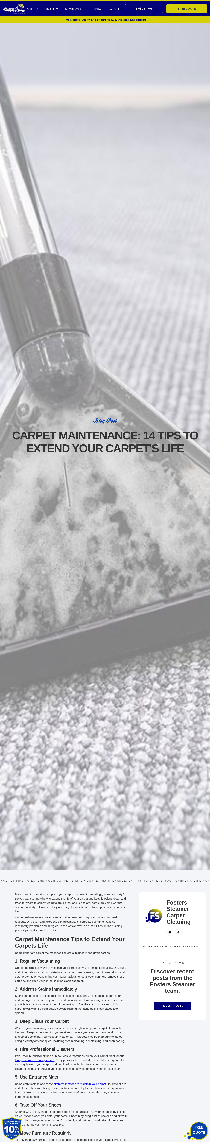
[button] (32, 9)
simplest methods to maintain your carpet (80, 1083)
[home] (14, 8)
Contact (115, 8)
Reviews (97, 8)
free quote (187, 8)
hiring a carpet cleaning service (34, 1060)
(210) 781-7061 (144, 8)
